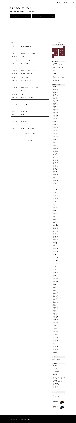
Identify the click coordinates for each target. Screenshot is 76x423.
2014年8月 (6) (55, 266)
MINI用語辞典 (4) (56, 380)
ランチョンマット (24, 94)
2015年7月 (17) (55, 249)
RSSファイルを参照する (57, 359)
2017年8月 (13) (55, 212)
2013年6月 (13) (55, 287)
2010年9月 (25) (55, 337)
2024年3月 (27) (55, 92)
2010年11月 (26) (55, 334)
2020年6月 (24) (55, 160)
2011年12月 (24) (55, 314)
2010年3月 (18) (55, 346)
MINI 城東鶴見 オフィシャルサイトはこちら (20, 16)
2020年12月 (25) (55, 151)
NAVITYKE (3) (55, 365)
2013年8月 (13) (55, 284)
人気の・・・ (23, 56)
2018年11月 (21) (55, 189)
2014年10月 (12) (55, 263)
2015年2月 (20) (55, 257)
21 (62, 52)
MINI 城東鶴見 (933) (56, 371)
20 (60, 52)
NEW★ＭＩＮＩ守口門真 (26, 67)
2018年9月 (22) (55, 192)
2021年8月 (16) (55, 139)
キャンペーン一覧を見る (57, 396)
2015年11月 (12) (55, 243)
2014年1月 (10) (55, 277)
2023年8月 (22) (55, 103)
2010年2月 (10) (55, 348)
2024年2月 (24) (55, 94)
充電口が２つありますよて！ (58, 67)
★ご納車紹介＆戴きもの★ (26, 46)
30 (52, 56)
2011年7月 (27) (55, 322)
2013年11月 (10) (55, 280)
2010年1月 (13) (55, 349)
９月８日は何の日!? (24, 111)
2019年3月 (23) (55, 183)
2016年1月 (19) (55, 240)
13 (60, 50)
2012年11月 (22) (55, 298)
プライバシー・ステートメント (25, 419)
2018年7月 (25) (55, 195)
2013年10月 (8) (55, 281)
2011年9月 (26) (55, 319)
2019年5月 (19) (55, 180)
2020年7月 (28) (55, 159)
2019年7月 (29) (55, 177)
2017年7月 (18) (55, 213)
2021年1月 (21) (55, 150)
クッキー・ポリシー (14, 419)
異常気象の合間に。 (25, 121)
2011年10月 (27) (55, 317)
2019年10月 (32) (55, 172)
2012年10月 (33, 133)
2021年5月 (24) (55, 144)
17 (54, 52)
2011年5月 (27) (55, 325)
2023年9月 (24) (55, 101)
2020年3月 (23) (55, 165)
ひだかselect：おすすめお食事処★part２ (28, 97)
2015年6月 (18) (55, 251)
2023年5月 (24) (55, 107)
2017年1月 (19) (55, 222)
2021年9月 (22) (55, 138)
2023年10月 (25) (55, 100)
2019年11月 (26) (55, 171)
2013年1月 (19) (55, 295)
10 (54, 50)
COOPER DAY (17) (55, 368)
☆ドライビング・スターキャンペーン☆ (28, 128)
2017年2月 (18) (55, 221)
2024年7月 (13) (55, 86)
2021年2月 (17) (55, 148)
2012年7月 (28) (55, 304)
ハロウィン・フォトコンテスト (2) (59, 377)
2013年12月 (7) (55, 278)
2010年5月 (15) (55, 343)
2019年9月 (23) (55, 174)
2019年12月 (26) (55, 169)
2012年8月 (27, 133)
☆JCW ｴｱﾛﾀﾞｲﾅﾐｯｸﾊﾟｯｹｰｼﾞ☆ (26, 50)
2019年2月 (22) (55, 184)
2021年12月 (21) (55, 133)
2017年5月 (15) (55, 216)
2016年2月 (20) (55, 239)
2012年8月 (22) (55, 302)
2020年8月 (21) (55, 157)
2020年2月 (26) (55, 166)
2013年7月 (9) (55, 286)
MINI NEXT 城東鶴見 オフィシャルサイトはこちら (43, 16)
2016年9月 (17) (55, 228)
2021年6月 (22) (55, 142)
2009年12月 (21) (55, 351)
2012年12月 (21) (55, 296)
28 (62, 54)
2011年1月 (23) (55, 331)
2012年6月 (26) (55, 305)
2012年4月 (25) (55, 308)
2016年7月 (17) (55, 231)
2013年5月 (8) (55, 289)
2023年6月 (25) (55, 106)
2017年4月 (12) (55, 218)
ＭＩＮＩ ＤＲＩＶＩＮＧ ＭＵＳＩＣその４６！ (30, 118)
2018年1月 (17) (55, 204)
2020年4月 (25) (55, 163)
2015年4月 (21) (55, 254)
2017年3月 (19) (55, 219)
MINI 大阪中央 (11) (56, 383)
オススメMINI (23, 84)
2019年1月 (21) (55, 186)
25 (56, 54)
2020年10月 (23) (55, 154)
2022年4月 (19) (55, 127)
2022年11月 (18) (55, 116)
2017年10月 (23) (55, 209)
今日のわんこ (23, 101)
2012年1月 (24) (55, 313)
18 (56, 52)
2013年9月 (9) (55, 283)
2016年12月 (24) (55, 224)
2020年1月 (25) (55, 168)
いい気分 (54, 70)
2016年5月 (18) (55, 234)
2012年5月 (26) (55, 307)
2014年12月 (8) (55, 260)
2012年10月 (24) (55, 299)
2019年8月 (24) (55, 175)
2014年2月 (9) (55, 275)
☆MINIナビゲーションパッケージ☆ (28, 70)
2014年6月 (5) (55, 269)
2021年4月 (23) (55, 145)
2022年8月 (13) (55, 121)
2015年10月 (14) (55, 245)
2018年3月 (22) (55, 201)
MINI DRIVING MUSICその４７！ (27, 80)
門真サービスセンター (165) (57, 381)
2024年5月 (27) (55, 89)
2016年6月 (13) (55, 233)
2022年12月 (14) (55, 115)
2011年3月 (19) (55, 328)
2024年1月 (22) (55, 95)
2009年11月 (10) (55, 352)
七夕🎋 (54, 76)
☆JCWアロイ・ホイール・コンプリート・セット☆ (30, 87)
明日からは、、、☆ (56, 80)
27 (60, 54)
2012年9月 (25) (55, 301)
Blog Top (30, 140)
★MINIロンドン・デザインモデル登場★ (28, 53)
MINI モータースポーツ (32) (57, 378)
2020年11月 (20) (55, 153)
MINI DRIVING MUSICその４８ (26, 60)
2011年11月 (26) (55, 316)
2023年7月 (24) (55, 104)
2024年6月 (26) (55, 88)
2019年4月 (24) (55, 181)
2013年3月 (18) (55, 292)
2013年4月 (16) (55, 290)
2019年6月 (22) (55, 178)
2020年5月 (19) (55, 162)
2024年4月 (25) (55, 91)
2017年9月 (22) (55, 210)
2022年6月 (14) (55, 124)
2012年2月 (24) (55, 311)
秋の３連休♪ (23, 90)
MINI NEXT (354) (55, 387)
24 (54, 54)
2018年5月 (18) (55, 198)
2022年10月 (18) (55, 118)
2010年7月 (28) (55, 340)
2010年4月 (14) (55, 345)
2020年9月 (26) (55, 156)
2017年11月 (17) (55, 207)
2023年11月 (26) (55, 98)
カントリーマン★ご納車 (57, 74)
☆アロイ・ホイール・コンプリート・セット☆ (30, 107)
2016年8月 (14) (55, 230)
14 (62, 50)
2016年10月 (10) (55, 227)
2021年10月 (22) (55, 136)
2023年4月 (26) (55, 109)
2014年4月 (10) (55, 272)
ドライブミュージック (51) (57, 384)
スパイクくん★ (24, 104)
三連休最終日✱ (55, 63)
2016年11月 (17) (55, 225)
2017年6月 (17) (55, 215)
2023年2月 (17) (55, 112)
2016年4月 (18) (55, 236)
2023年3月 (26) (55, 110)
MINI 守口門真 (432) (56, 386)
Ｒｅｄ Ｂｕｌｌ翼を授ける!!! (26, 73)
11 (56, 50)
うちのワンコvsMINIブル (25, 63)
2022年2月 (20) (55, 130)
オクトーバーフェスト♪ (25, 77)
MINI (4, 2)
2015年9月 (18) (55, 246)
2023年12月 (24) (55, 97)
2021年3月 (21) (55, 147)
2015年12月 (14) (55, 242)
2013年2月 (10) (55, 293)
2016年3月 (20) (55, 237)
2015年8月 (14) (55, 248)
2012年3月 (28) (55, 310)
